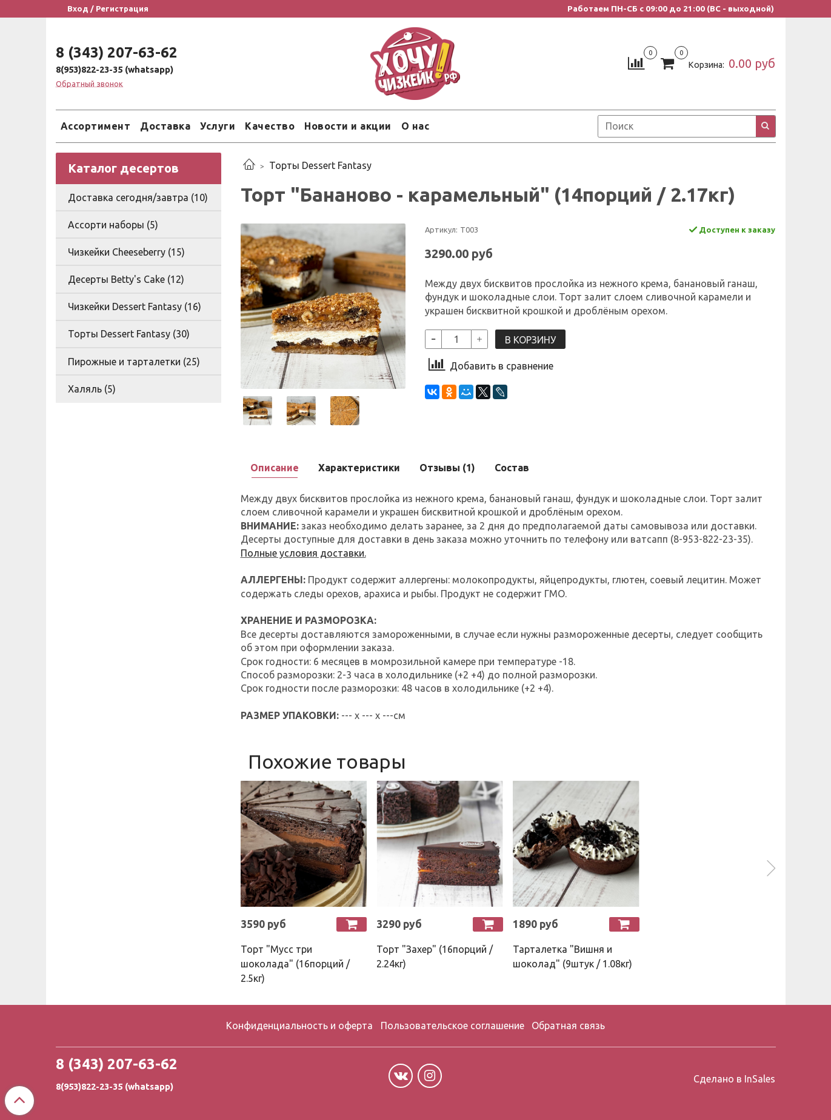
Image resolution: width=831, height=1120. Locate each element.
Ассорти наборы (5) (113, 224)
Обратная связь (568, 1025)
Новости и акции (348, 126)
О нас (415, 126)
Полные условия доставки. (303, 553)
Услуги (217, 126)
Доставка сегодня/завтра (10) (138, 197)
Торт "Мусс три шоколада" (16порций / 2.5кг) (295, 964)
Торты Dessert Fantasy (320, 165)
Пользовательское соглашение (452, 1025)
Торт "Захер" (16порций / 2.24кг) (434, 956)
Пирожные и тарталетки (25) (134, 361)
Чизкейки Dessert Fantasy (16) (134, 306)
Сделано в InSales (734, 1079)
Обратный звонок (89, 84)
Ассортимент (96, 126)
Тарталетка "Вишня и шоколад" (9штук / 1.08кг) (572, 956)
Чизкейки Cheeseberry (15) (126, 252)
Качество (270, 126)
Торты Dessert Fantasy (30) (129, 333)
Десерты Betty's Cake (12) (126, 279)
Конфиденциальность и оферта (299, 1025)
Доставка (165, 126)
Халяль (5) (92, 388)
